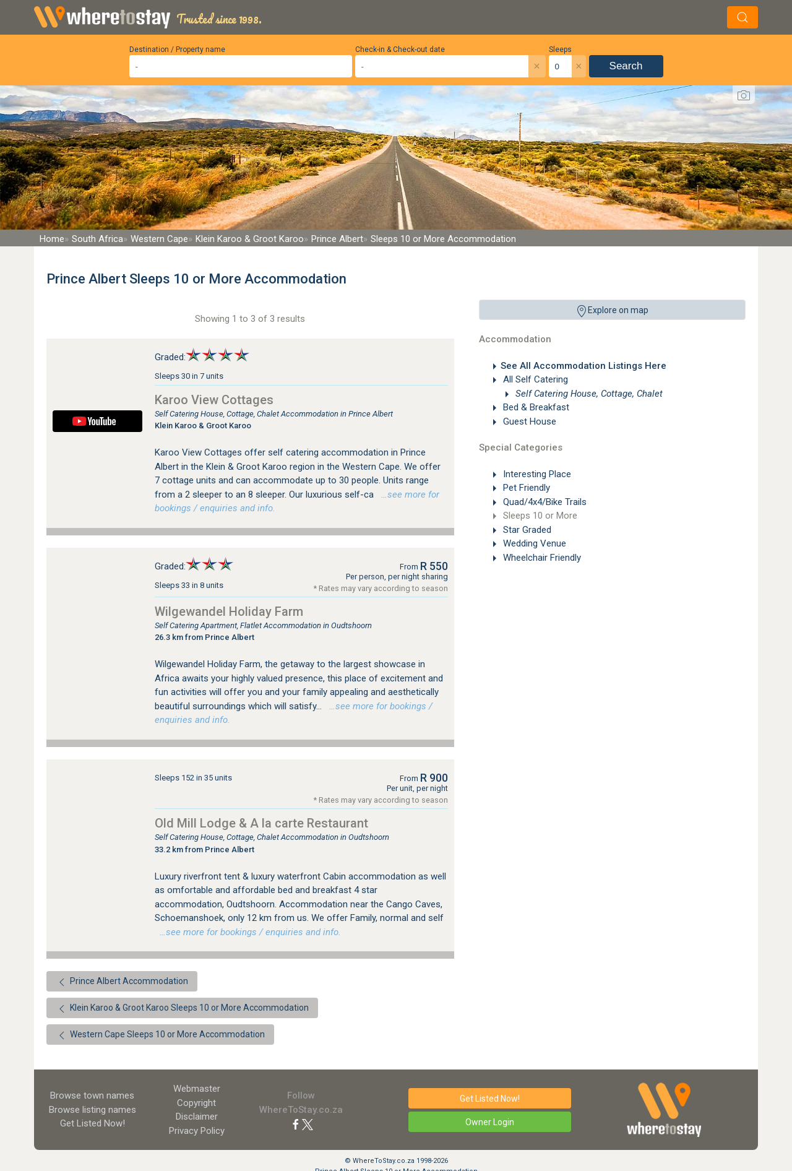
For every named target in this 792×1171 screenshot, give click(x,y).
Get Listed (92, 1123)
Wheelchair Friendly (541, 557)
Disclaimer (197, 1116)
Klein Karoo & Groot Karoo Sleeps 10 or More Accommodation (182, 1009)
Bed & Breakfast (535, 407)
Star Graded (526, 529)
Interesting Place (536, 474)
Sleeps (560, 49)
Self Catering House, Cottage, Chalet (588, 393)
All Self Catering (534, 379)
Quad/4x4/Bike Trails (544, 502)
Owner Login (489, 1122)
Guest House (528, 421)
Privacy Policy (197, 1130)
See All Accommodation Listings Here (583, 365)
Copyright (196, 1102)
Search (626, 66)
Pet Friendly (525, 487)
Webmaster (196, 1088)
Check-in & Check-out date (400, 49)
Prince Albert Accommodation (122, 982)
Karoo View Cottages (214, 399)
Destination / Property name (177, 49)
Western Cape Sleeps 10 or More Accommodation (160, 1035)
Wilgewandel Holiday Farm (229, 611)
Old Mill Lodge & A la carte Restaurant (261, 823)
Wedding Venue (533, 543)
